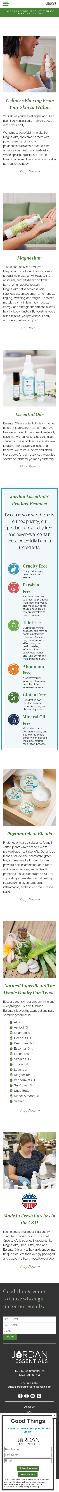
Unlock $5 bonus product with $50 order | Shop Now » (29, 12)
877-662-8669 (29, 1382)
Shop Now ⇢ (30, 172)
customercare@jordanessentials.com (29, 1386)
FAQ (29, 1411)
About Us (29, 1406)
